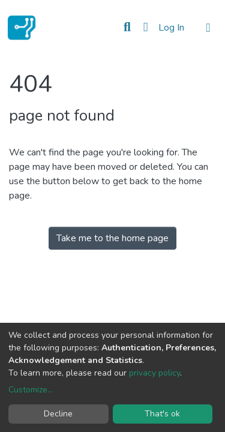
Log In (172, 27)
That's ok (162, 413)
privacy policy (154, 373)
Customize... (30, 389)
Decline (58, 413)
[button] (145, 27)
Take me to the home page (112, 238)
